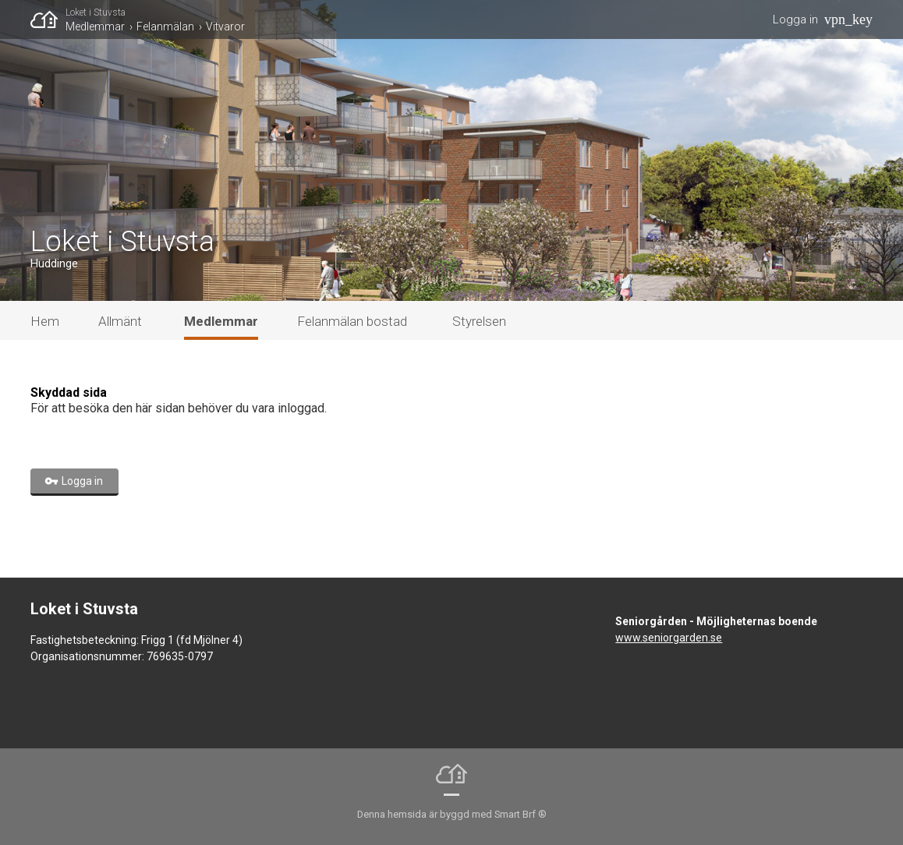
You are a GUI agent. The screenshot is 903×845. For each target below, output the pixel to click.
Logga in (795, 19)
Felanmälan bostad (352, 321)
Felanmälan (165, 26)
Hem (44, 321)
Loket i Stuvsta (96, 12)
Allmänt (120, 321)
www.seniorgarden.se (668, 637)
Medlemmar (95, 26)
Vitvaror (225, 26)
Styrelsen (479, 321)
